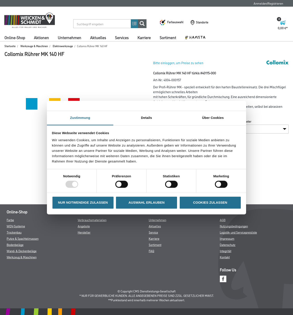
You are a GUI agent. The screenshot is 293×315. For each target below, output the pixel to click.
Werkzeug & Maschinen (22, 257)
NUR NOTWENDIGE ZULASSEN (83, 203)
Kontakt (225, 257)
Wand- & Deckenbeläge (22, 251)
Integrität (225, 251)
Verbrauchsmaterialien (92, 220)
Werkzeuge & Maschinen (34, 46)
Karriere (144, 37)
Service (153, 232)
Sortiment (168, 37)
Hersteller (84, 232)
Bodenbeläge (15, 244)
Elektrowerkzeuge (63, 46)
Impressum (227, 238)
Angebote (84, 226)
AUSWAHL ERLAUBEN (146, 203)
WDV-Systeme (16, 226)
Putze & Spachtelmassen (23, 238)
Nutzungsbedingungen (234, 226)
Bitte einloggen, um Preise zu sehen (178, 62)
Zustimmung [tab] (80, 118)
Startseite (9, 46)
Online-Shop (14, 37)
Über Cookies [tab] (213, 118)
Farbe (10, 220)
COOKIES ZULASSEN (210, 203)
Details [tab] (146, 118)
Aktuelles (98, 37)
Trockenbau (14, 232)
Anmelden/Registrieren (268, 3)
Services (122, 37)
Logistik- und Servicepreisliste (238, 232)
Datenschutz (227, 244)
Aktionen (41, 37)
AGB (223, 220)
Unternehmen (69, 37)
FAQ (151, 251)
